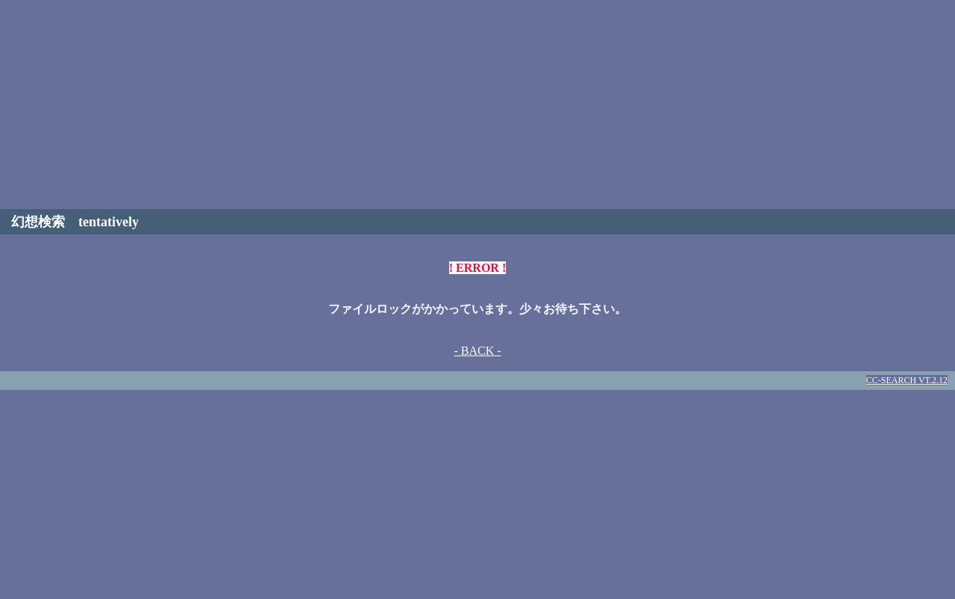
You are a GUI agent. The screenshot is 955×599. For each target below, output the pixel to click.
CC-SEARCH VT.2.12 (907, 380)
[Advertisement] (477, 104)
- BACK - (477, 350)
